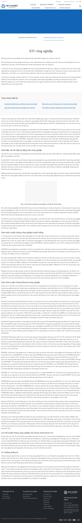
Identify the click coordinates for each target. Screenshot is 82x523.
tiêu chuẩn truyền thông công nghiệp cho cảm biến (19, 108)
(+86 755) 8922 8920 (73, 505)
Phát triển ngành (6, 498)
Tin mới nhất (5, 494)
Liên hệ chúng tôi (65, 8)
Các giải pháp (36, 8)
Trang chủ (33, 4)
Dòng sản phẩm (26, 496)
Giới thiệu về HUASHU (47, 4)
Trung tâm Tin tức (50, 8)
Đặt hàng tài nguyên (27, 494)
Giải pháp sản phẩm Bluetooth (30, 498)
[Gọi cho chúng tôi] (6, 1)
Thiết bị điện (46, 502)
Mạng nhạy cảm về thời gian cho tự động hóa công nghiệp (59, 104)
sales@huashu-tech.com (73, 507)
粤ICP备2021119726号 (41, 518)
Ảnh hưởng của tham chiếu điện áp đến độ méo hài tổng (59, 108)
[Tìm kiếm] (80, 6)
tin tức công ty (5, 496)
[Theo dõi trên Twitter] (3, 1)
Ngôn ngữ (59, 1)
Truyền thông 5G (47, 506)
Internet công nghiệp (48, 508)
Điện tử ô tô (46, 500)
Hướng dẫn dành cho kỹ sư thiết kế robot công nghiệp (20, 104)
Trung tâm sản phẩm (65, 4)
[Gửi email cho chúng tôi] (5, 1)
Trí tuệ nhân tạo (47, 494)
